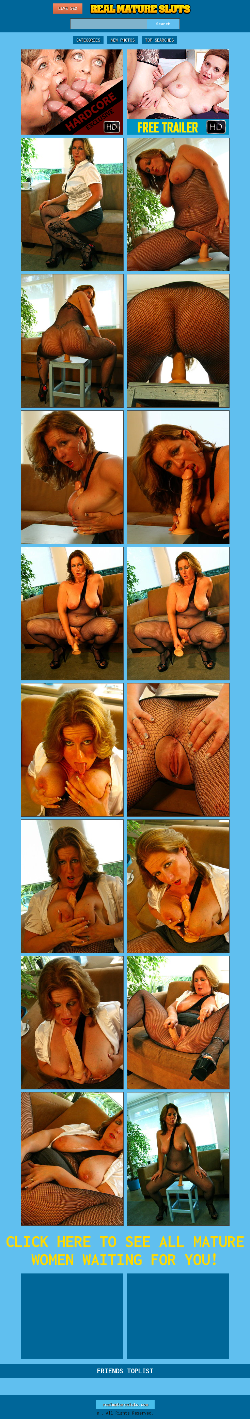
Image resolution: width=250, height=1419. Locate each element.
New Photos (123, 40)
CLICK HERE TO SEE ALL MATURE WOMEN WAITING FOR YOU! (125, 1250)
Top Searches (159, 40)
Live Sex (67, 8)
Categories (88, 40)
